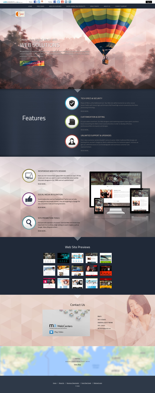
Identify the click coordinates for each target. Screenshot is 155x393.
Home (54, 383)
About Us (61, 383)
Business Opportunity (73, 383)
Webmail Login (98, 383)
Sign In (149, 2)
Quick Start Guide (86, 383)
